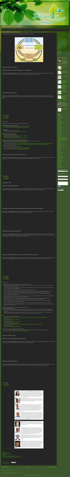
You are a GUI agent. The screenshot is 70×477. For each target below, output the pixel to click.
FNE (58, 141)
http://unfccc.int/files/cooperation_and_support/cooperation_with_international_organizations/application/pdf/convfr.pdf (35, 143)
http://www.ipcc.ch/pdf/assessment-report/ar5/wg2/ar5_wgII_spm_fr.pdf (15, 131)
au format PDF (6, 118)
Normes (59, 150)
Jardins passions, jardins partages (64, 67)
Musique (59, 149)
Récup (59, 159)
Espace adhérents (29, 30)
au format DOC (6, 116)
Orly (58, 151)
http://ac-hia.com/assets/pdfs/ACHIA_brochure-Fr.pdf (12, 319)
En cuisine (59, 132)
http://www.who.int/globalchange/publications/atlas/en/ (12, 326)
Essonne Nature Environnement (62, 41)
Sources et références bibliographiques (7, 470)
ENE (58, 133)
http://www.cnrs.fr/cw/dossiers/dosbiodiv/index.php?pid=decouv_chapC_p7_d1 (16, 137)
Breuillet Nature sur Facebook (62, 39)
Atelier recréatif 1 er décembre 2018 (64, 91)
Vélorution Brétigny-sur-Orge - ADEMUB (64, 109)
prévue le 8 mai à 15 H (61, 157)
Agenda (25, 30)
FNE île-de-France (60, 142)
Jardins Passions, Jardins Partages (17, 30)
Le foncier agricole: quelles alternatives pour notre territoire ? (65, 72)
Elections (59, 131)
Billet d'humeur (60, 122)
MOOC (8, 463)
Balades (59, 121)
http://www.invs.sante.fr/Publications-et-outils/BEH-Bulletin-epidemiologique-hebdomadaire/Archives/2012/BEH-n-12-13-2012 (23, 324)
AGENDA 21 (59, 116)
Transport (59, 166)
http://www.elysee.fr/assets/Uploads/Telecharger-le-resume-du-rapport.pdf (17, 330)
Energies (59, 134)
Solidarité (59, 162)
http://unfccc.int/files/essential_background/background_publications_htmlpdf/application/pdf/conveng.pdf (33, 144)
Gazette (59, 143)
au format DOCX (6, 117)
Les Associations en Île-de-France (6, 30)
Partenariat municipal (61, 152)
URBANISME (60, 167)
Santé (59, 161)
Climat (6, 463)
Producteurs (59, 158)
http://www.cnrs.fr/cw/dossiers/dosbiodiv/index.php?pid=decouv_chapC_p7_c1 (16, 135)
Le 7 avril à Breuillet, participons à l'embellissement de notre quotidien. (64, 81)
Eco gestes (59, 130)
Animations (59, 120)
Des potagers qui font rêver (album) (65, 59)
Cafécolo (59, 124)
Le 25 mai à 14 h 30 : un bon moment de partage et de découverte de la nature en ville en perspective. (65, 87)
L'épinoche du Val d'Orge (61, 43)
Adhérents (59, 115)
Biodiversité (59, 123)
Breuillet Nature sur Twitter (61, 40)
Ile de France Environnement (62, 42)
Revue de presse (60, 160)
